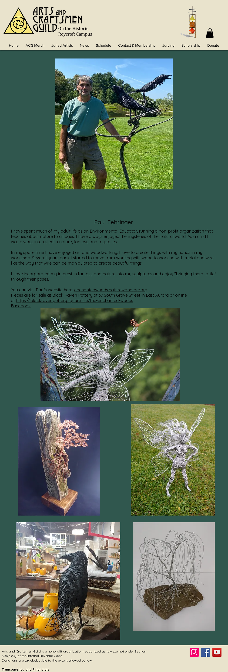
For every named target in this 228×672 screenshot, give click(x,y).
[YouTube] (216, 652)
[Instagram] (194, 652)
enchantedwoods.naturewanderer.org (110, 289)
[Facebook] (205, 652)
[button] (210, 33)
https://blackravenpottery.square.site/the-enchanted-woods (74, 300)
